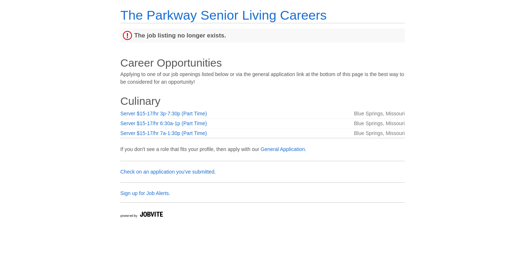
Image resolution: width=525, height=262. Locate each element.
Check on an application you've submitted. (168, 172)
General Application (283, 149)
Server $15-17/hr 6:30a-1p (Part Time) (163, 123)
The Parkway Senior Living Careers (223, 15)
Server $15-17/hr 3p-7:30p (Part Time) (163, 113)
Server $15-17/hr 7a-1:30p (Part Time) (163, 133)
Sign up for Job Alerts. (145, 193)
